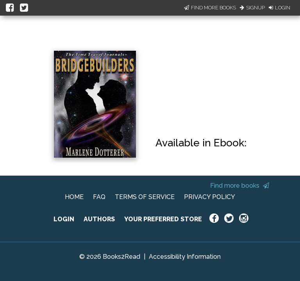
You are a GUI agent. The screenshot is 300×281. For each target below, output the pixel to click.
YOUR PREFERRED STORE (163, 219)
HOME (74, 197)
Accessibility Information (185, 256)
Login (279, 8)
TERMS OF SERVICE (145, 197)
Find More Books (210, 8)
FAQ (99, 197)
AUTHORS (99, 219)
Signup (252, 8)
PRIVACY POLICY (209, 197)
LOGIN (64, 219)
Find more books (239, 185)
